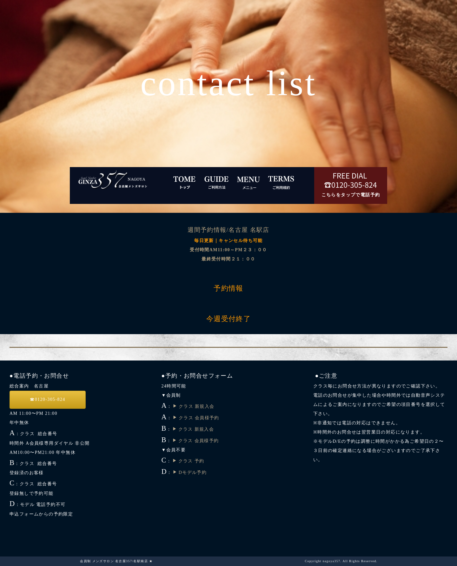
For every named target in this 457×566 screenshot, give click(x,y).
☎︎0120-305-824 (47, 399)
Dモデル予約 (190, 472)
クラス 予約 (188, 461)
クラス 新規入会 (193, 406)
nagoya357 (332, 561)
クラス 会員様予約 (196, 417)
